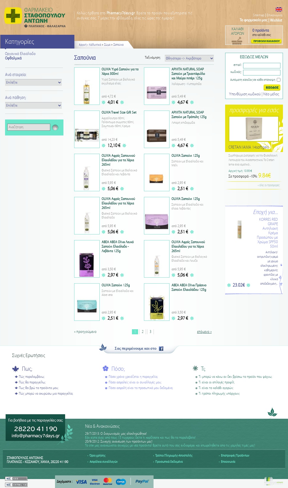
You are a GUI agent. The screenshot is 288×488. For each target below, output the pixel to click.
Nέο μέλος (271, 94)
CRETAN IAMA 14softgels (248, 147)
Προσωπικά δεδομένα (169, 462)
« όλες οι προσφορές (269, 185)
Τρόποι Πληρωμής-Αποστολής (173, 455)
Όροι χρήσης (97, 455)
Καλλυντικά (95, 45)
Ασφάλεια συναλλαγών (104, 462)
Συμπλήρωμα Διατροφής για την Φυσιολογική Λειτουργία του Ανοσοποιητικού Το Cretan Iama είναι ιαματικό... (252, 160)
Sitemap (258, 15)
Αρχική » (83, 45)
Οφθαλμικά (13, 58)
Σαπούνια (118, 45)
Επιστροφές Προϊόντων (235, 455)
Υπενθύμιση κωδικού (245, 94)
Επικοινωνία (274, 15)
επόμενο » (204, 332)
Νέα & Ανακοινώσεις (102, 426)
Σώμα (107, 45)
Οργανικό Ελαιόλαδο (20, 54)
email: (238, 65)
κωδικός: (236, 72)
